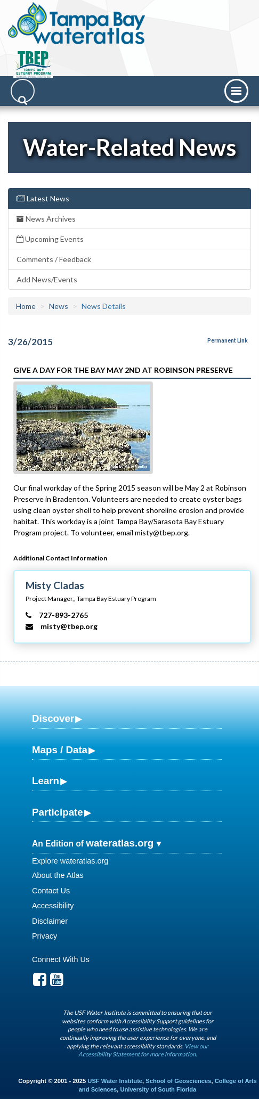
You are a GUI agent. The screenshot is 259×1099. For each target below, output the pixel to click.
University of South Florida (158, 1089)
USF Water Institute (114, 1081)
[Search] (23, 91)
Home (26, 306)
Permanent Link (227, 340)
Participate (57, 812)
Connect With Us (61, 959)
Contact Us (51, 890)
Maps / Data (59, 749)
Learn (45, 780)
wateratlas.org (119, 843)
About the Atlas (58, 875)
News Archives (46, 218)
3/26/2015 (30, 341)
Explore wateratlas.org (70, 861)
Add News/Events (47, 279)
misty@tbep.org (69, 626)
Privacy (44, 936)
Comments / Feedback (54, 259)
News (58, 306)
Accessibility (53, 905)
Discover (53, 718)
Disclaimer (50, 921)
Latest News (43, 198)
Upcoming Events (50, 238)
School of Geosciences (178, 1081)
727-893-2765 (63, 615)
